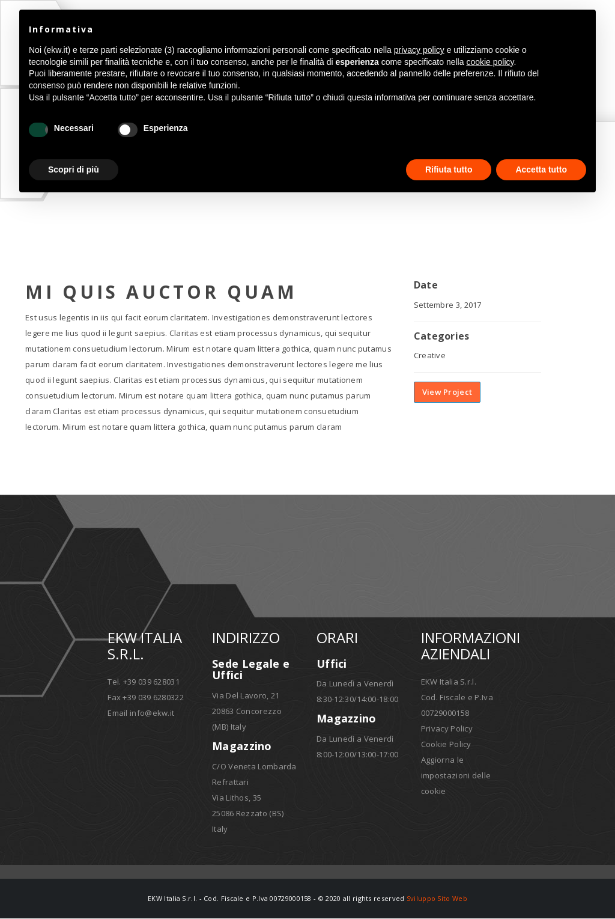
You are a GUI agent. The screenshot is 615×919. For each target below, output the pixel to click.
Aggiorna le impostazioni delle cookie (456, 776)
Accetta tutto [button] (541, 169)
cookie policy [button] (490, 62)
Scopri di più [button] (73, 169)
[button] (580, 28)
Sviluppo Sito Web (437, 898)
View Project (447, 393)
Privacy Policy (447, 729)
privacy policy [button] (419, 50)
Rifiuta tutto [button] (449, 169)
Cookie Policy (446, 744)
